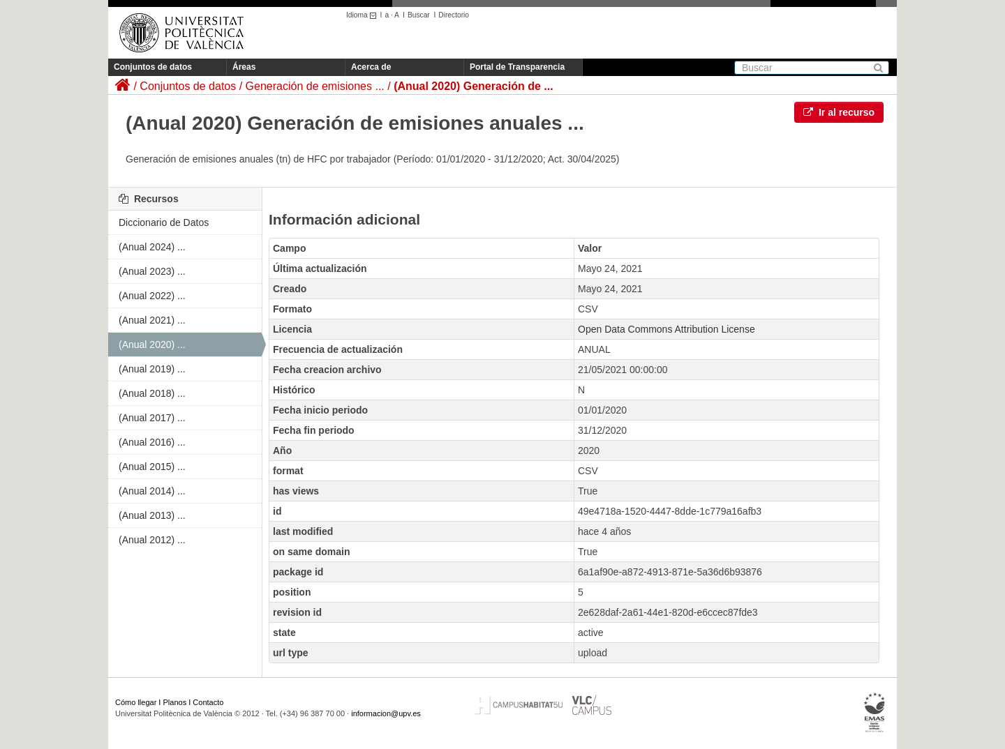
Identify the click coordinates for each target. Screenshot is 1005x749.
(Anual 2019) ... (152, 368)
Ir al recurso (838, 112)
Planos (175, 702)
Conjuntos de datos (153, 67)
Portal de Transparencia (517, 67)
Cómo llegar (135, 702)
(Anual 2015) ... (152, 466)
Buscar (419, 15)
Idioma (363, 15)
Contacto (208, 702)
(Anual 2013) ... (152, 515)
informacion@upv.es (386, 713)
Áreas (243, 67)
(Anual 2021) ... (152, 320)
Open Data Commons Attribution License (666, 329)
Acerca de (371, 67)
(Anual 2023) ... (152, 271)
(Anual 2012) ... (152, 539)
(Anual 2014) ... (152, 491)
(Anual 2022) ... (152, 295)
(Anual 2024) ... (152, 246)
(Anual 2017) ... (152, 417)
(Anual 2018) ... (152, 393)
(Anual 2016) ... (152, 442)
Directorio (453, 15)
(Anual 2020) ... (152, 344)
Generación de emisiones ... (315, 86)
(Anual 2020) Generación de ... (473, 86)
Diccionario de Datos (164, 222)
